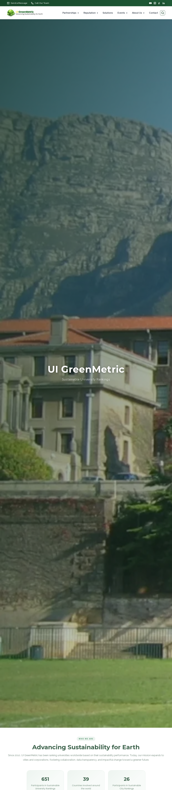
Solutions (108, 13)
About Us (137, 13)
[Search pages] (162, 12)
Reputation (90, 13)
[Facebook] (159, 3)
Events (121, 13)
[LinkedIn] (163, 3)
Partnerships (69, 13)
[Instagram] (154, 3)
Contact (153, 13)
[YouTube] (150, 3)
